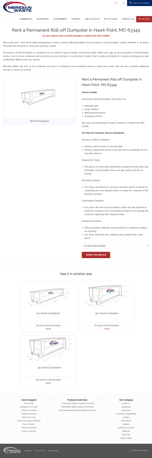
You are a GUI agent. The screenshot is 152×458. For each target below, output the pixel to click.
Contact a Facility (28, 431)
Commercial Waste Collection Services (77, 403)
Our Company (126, 400)
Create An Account (29, 410)
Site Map (28, 450)
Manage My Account (29, 407)
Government (60, 19)
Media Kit (126, 431)
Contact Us (128, 19)
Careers (75, 19)
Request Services (29, 414)
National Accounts (126, 427)
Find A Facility (92, 19)
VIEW (48, 329)
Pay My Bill (144, 19)
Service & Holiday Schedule (29, 421)
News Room (126, 421)
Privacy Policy (40, 450)
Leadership (126, 407)
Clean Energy (126, 438)
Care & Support (28, 400)
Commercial (25, 19)
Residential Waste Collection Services (77, 407)
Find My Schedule (28, 427)
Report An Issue (28, 417)
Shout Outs (126, 410)
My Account (110, 19)
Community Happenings (126, 414)
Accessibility (53, 450)
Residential (43, 19)
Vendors (126, 424)
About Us (126, 403)
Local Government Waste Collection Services (77, 410)
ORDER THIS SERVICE (96, 255)
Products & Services (77, 400)
